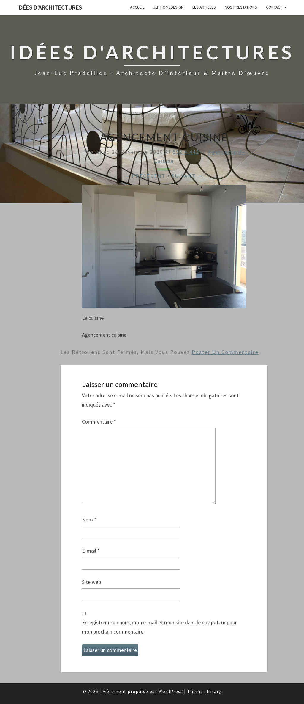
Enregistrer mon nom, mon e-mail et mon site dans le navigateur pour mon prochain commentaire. (159, 627)
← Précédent (145, 176)
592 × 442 (186, 151)
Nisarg (214, 691)
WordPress (170, 691)
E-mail (91, 550)
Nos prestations (241, 7)
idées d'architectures (49, 7)
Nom (89, 519)
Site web (91, 581)
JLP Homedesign (168, 7)
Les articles (204, 7)
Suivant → (188, 176)
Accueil (137, 7)
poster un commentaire (225, 352)
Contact (274, 7)
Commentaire (99, 421)
